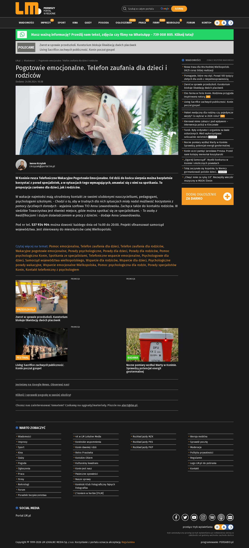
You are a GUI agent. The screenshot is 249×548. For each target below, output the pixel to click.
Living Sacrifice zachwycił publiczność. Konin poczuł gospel (77, 49)
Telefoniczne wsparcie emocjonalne (114, 256)
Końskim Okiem (84, 457)
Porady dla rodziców (143, 251)
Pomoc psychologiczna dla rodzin (122, 265)
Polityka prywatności (201, 452)
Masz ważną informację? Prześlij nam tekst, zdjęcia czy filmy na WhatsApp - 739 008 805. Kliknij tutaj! (112, 34)
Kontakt (194, 468)
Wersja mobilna (198, 436)
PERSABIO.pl (226, 542)
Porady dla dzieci (115, 251)
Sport (62, 22)
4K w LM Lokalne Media (88, 436)
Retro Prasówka (84, 452)
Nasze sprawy (83, 479)
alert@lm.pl (129, 405)
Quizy (88, 22)
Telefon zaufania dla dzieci (99, 246)
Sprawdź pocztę (199, 441)
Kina (75, 22)
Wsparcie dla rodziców (102, 260)
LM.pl (18, 60)
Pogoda (103, 22)
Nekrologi (173, 22)
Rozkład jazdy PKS (143, 441)
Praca (142, 22)
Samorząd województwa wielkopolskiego (54, 260)
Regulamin (196, 457)
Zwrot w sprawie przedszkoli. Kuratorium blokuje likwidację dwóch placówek (88, 45)
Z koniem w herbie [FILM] (89, 493)
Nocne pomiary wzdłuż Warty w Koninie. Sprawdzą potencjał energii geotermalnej (151, 368)
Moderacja (195, 447)
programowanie (209, 542)
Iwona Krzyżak (38, 163)
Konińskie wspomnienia (88, 441)
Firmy (156, 22)
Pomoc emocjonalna (64, 246)
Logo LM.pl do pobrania (203, 463)
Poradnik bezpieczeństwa (32, 495)
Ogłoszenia (123, 22)
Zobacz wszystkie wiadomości (220, 60)
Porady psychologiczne (84, 251)
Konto (206, 22)
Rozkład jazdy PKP (143, 447)
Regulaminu (128, 542)
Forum (191, 22)
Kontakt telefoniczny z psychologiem (52, 270)
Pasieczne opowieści (86, 473)
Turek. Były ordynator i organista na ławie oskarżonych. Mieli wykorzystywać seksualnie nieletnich (206, 133)
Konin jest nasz (83, 468)
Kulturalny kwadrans (86, 463)
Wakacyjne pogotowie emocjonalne (41, 251)
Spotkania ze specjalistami (68, 256)
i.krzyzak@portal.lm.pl (42, 166)
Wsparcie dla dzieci (133, 260)
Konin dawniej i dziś (86, 447)
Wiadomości (26, 22)
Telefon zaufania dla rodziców (141, 246)
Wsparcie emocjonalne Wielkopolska (69, 265)
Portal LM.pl (23, 515)
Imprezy (46, 22)
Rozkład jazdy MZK (143, 436)
